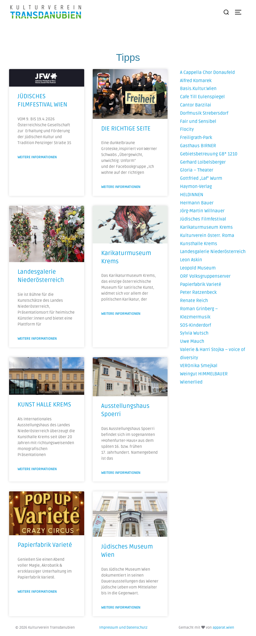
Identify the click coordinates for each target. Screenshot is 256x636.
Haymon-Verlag (196, 186)
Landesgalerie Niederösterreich (213, 251)
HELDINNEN (191, 195)
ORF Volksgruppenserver (205, 276)
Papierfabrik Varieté (200, 284)
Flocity (187, 129)
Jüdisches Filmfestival (203, 219)
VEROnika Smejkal (198, 366)
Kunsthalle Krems (198, 244)
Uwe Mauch (192, 341)
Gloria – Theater (196, 170)
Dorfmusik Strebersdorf (204, 113)
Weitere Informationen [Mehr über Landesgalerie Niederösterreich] (37, 339)
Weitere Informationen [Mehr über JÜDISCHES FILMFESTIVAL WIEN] (37, 157)
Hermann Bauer (196, 203)
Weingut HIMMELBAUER (204, 374)
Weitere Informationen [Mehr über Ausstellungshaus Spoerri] (120, 473)
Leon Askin (191, 260)
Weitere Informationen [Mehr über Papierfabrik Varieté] (37, 592)
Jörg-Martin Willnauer (202, 211)
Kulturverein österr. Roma (207, 235)
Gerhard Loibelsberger (203, 162)
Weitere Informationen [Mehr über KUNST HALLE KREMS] (37, 469)
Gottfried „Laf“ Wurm (201, 178)
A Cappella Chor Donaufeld (207, 72)
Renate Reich (194, 300)
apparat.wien (223, 627)
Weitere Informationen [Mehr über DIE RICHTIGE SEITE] (120, 187)
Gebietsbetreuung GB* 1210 (208, 154)
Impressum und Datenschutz (123, 627)
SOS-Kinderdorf (195, 325)
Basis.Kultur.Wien (198, 88)
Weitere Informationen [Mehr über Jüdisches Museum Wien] (120, 607)
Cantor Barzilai (195, 105)
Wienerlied (191, 382)
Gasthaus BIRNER (198, 146)
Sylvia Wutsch (194, 333)
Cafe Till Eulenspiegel (202, 97)
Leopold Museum (198, 268)
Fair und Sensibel (198, 121)
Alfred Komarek (195, 80)
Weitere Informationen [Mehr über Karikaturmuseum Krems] (120, 314)
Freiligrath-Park (196, 137)
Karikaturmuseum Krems (206, 227)
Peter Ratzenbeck (198, 292)
